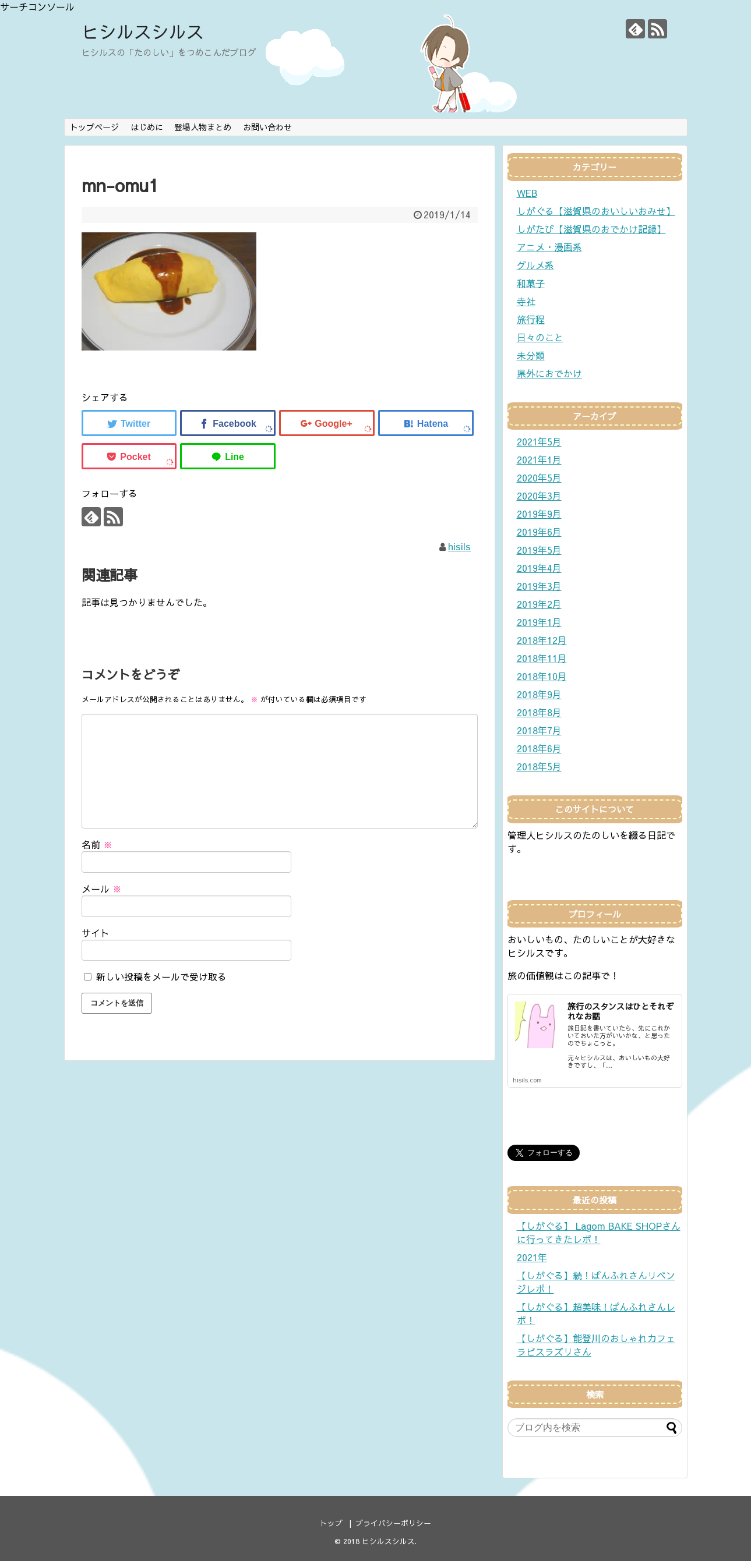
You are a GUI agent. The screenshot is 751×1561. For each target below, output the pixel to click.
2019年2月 (539, 603)
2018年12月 (542, 639)
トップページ (94, 127)
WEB (527, 192)
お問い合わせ (267, 127)
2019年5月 (539, 549)
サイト (96, 932)
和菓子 (531, 283)
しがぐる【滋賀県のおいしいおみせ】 (596, 210)
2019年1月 (539, 621)
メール (102, 888)
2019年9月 (539, 513)
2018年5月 (539, 766)
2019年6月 (539, 531)
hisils (459, 546)
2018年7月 (539, 730)
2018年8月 (539, 712)
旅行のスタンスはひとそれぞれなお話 (620, 1011)
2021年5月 (539, 441)
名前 (97, 844)
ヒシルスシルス (143, 31)
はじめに (147, 127)
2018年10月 (542, 676)
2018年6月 (539, 748)
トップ (331, 1523)
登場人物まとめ (202, 127)
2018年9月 (539, 694)
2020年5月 (539, 477)
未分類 (531, 355)
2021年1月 (539, 459)
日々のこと (540, 337)
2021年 (532, 1257)
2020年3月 (539, 495)
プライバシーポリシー (393, 1523)
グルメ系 (535, 265)
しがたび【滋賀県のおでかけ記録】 (591, 228)
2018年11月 (542, 658)
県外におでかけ (549, 373)
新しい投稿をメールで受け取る (161, 976)
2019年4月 (539, 567)
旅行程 (531, 319)
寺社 (526, 301)
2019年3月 (539, 585)
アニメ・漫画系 (549, 246)
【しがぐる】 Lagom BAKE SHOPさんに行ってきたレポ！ (599, 1232)
